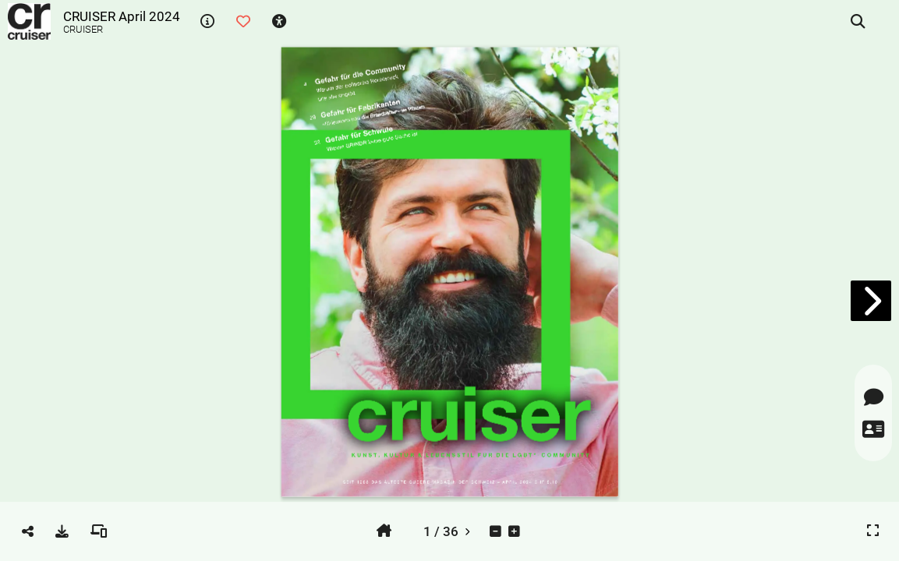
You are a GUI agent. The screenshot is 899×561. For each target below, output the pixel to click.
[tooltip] (207, 22)
